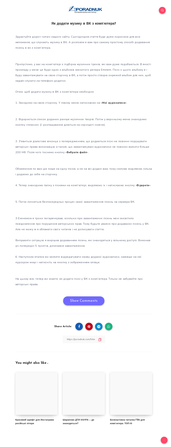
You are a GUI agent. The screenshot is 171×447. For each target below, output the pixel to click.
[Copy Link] (83, 339)
